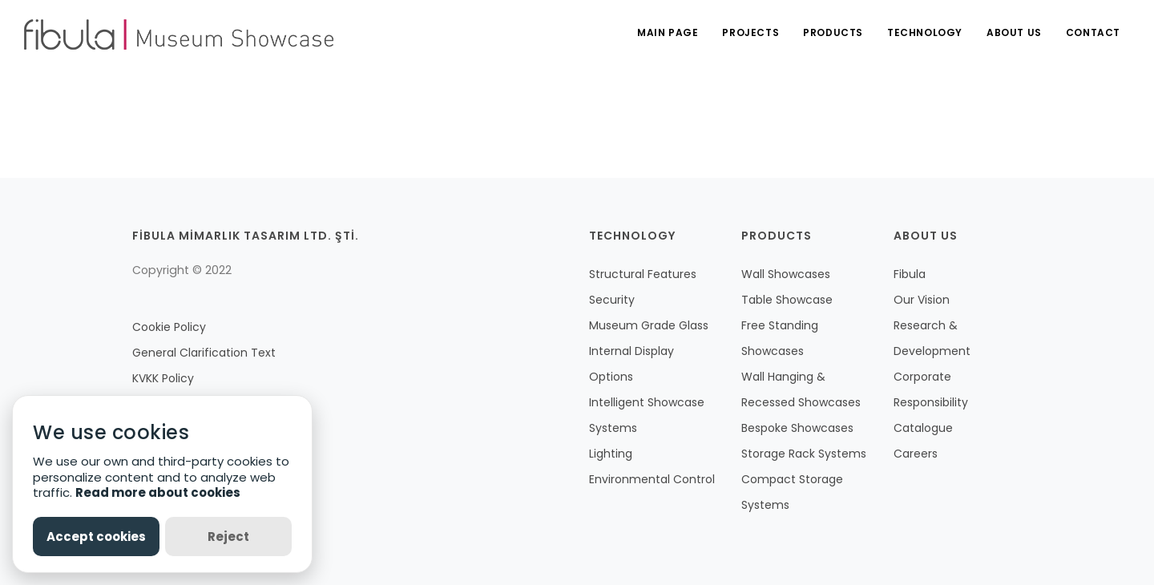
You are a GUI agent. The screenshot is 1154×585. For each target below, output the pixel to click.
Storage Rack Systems (803, 454)
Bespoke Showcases (797, 428)
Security (612, 300)
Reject (228, 536)
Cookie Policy (169, 327)
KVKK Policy (163, 378)
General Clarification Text (204, 353)
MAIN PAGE (667, 32)
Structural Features (642, 274)
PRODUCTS (833, 32)
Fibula (910, 274)
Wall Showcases (785, 274)
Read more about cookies (157, 492)
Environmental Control (652, 479)
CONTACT (1093, 32)
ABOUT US (1014, 32)
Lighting (610, 454)
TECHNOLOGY (924, 32)
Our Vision (922, 300)
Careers (916, 454)
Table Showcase (787, 300)
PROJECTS (750, 32)
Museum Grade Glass (648, 325)
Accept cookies (96, 536)
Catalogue (923, 428)
